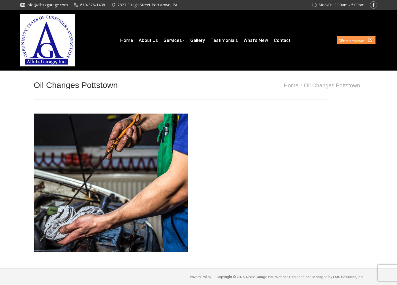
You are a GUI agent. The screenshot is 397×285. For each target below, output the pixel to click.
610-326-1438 (92, 4)
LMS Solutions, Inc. (348, 277)
